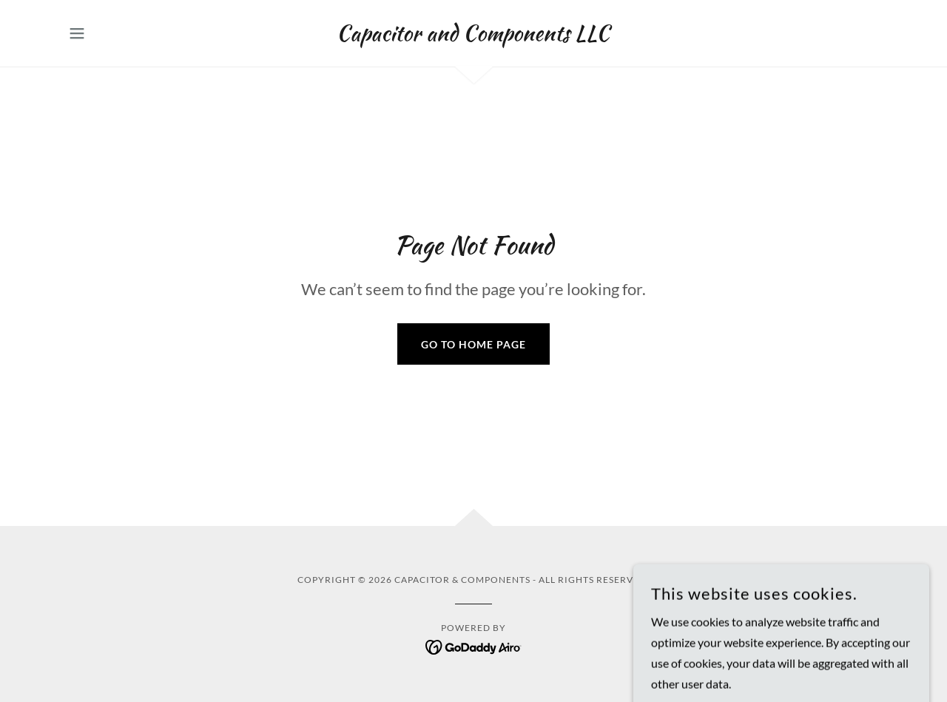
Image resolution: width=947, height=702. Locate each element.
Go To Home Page (473, 344)
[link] (473, 36)
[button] (77, 33)
